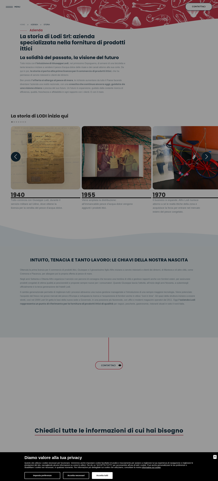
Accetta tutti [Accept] (102, 475)
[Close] (215, 457)
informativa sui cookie (151, 467)
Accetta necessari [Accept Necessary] (76, 475)
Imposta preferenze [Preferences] (42, 475)
